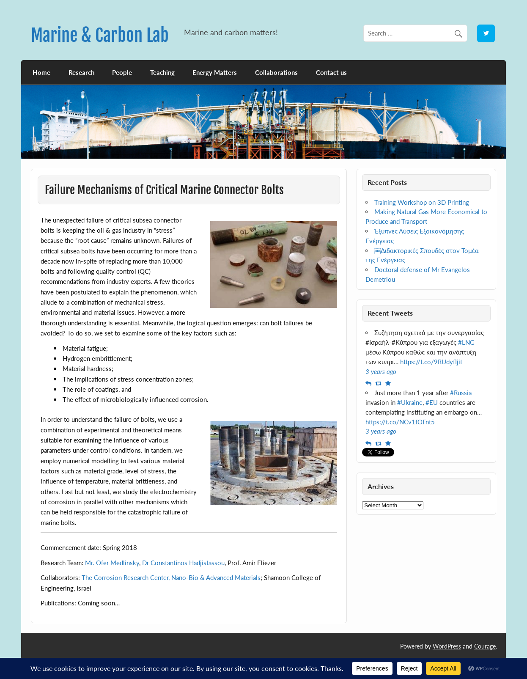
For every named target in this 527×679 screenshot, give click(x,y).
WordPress (447, 646)
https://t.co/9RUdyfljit (431, 362)
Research (81, 72)
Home (41, 72)
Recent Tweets (390, 313)
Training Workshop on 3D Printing (421, 202)
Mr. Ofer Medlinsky (112, 562)
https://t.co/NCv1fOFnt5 (400, 422)
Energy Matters (214, 72)
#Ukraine (410, 402)
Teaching (162, 72)
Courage (485, 646)
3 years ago (380, 371)
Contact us (331, 72)
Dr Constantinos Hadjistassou (183, 562)
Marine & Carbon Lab (100, 35)
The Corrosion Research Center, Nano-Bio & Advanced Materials (171, 577)
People (122, 72)
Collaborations (276, 72)
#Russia (461, 392)
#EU (431, 402)
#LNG (466, 342)
